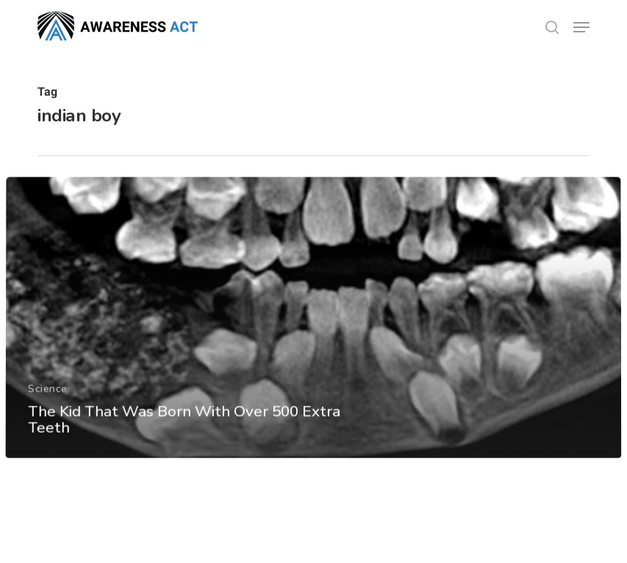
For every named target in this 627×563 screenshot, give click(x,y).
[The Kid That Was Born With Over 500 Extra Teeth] (314, 338)
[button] (581, 27)
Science (47, 409)
